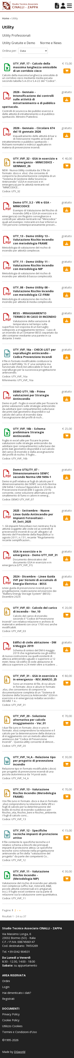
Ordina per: (9, 51)
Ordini (6, 981)
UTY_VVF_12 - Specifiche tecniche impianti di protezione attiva (35, 834)
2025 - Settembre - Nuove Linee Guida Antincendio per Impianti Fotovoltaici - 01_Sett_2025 (33, 516)
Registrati (8, 999)
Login (5, 987)
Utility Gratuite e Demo (18, 43)
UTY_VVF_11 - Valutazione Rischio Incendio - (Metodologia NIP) (31, 875)
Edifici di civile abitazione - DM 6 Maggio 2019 (34, 644)
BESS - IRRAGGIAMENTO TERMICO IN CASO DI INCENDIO (34, 315)
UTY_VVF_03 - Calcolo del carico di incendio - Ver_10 (35, 609)
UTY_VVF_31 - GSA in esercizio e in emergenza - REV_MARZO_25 (35, 677)
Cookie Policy (10, 1020)
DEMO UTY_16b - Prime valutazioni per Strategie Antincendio (31, 395)
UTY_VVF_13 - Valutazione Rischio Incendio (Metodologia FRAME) (34, 793)
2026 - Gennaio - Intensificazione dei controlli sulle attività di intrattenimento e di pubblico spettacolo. (28, 99)
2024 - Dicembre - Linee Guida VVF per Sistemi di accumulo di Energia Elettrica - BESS (35, 580)
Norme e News (51, 43)
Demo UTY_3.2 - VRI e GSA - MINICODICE (32, 204)
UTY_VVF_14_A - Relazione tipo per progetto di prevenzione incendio (34, 760)
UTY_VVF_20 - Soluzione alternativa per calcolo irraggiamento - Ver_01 (29, 719)
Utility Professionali (16, 35)
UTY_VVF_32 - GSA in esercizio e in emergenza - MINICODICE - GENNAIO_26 (35, 162)
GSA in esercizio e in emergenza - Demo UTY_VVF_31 (35, 553)
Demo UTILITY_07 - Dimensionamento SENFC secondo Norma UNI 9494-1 (32, 473)
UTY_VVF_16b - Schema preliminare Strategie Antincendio (29, 432)
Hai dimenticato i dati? (16, 993)
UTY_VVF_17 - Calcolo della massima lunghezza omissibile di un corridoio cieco (35, 67)
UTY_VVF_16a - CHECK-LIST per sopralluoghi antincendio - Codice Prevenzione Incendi (34, 353)
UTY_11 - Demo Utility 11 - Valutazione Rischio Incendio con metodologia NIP (33, 265)
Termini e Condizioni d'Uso (19, 1032)
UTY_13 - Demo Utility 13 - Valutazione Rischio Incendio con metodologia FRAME (33, 239)
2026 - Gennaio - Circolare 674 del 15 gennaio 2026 (34, 130)
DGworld (19, 1052)
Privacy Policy (11, 1014)
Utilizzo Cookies (12, 1026)
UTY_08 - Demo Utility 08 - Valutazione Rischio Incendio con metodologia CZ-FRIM (33, 291)
